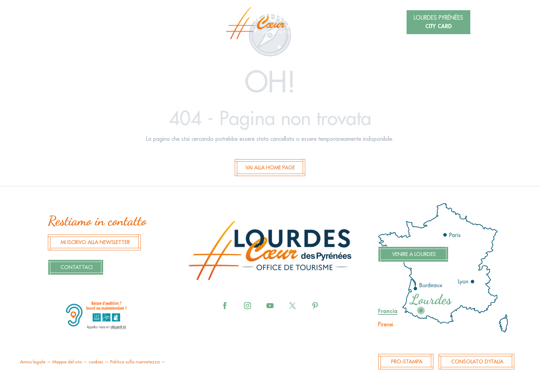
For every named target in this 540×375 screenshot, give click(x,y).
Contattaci (77, 267)
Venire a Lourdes (414, 254)
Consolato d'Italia (477, 361)
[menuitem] (270, 23)
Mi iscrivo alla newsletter (95, 242)
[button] (113, 22)
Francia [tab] (387, 311)
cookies (96, 362)
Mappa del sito (67, 362)
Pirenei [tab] (385, 324)
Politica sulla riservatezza (135, 362)
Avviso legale (32, 362)
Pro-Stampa (406, 361)
